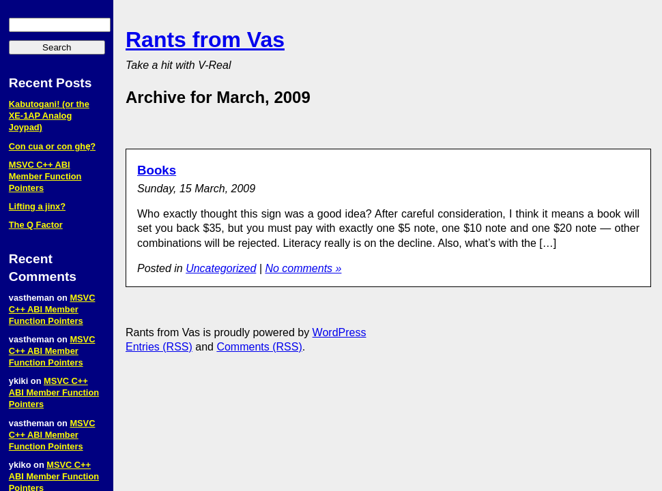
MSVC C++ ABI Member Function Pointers (45, 176)
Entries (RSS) (159, 347)
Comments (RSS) (259, 347)
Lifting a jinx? (37, 206)
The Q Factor (36, 225)
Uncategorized (221, 268)
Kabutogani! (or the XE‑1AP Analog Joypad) (49, 115)
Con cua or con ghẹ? (52, 146)
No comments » (303, 268)
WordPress (339, 332)
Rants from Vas (205, 39)
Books (156, 170)
